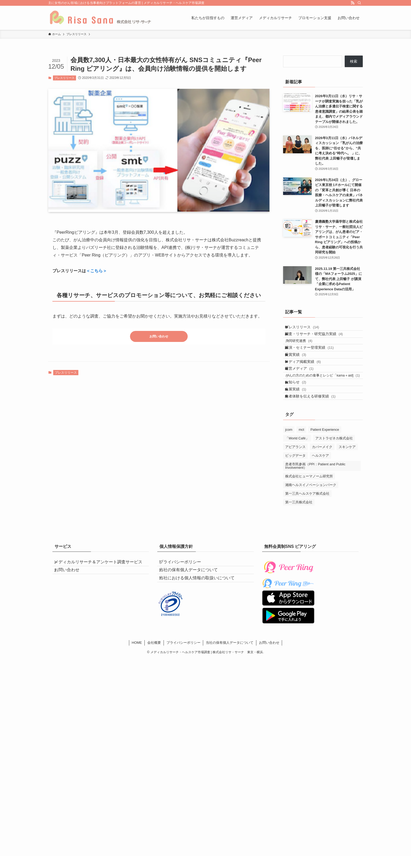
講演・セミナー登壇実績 (314, 361)
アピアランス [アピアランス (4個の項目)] (295, 493)
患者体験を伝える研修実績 (315, 441)
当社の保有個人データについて (193, 623)
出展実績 (300, 430)
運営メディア (304, 393)
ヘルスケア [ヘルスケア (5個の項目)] (320, 502)
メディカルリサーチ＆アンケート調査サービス (101, 614)
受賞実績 (300, 371)
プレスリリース (64, 77)
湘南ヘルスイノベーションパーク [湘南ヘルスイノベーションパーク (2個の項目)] (310, 531)
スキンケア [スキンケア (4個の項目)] (347, 493)
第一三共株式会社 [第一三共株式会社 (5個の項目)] (298, 549)
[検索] (359, 3)
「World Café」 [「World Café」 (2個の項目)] (297, 485)
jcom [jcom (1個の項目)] (288, 476)
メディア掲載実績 (308, 382)
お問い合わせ (159, 337)
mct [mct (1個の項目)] (301, 476)
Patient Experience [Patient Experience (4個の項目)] (324, 476)
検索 (353, 61)
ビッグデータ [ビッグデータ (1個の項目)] (295, 502)
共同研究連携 (304, 350)
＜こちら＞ (96, 271)
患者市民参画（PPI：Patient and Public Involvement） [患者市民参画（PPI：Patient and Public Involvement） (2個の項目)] (315, 512)
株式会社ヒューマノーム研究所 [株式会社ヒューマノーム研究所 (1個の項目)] (309, 523)
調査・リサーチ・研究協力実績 (319, 340)
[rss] (352, 3)
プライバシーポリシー (185, 611)
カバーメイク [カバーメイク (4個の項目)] (322, 493)
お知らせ (300, 419)
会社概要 (154, 696)
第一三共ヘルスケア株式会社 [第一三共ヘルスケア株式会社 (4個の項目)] (307, 540)
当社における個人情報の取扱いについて (201, 636)
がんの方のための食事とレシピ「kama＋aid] (325, 406)
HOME (137, 696)
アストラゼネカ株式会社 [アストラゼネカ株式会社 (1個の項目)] (334, 485)
